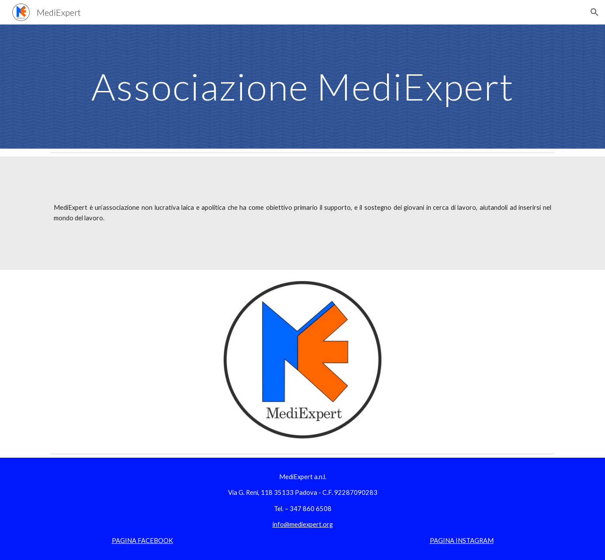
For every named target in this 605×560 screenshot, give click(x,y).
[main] (302, 86)
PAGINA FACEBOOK (142, 540)
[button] (594, 12)
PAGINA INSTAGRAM (462, 540)
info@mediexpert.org (303, 524)
